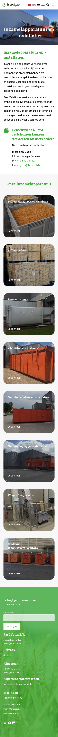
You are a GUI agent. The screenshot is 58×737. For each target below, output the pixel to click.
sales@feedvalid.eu (12, 640)
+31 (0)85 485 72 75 (12, 698)
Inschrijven (12, 626)
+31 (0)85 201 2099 (12, 643)
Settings (7, 655)
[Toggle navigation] (53, 5)
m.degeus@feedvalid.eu (28, 165)
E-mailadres (8, 612)
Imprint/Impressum (12, 709)
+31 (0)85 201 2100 (12, 672)
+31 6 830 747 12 (25, 160)
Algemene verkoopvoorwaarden (18, 684)
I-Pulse (16, 713)
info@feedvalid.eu (11, 669)
